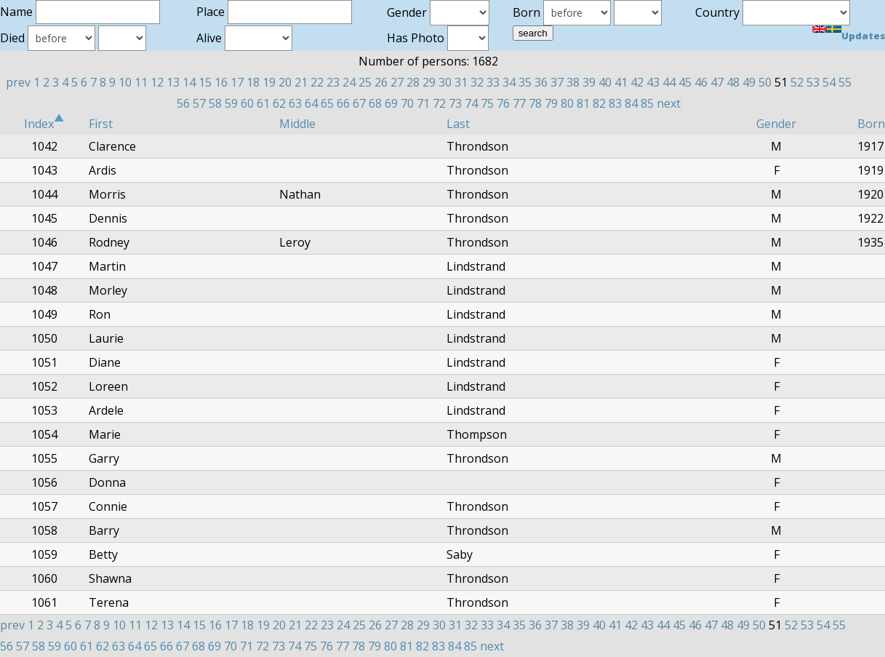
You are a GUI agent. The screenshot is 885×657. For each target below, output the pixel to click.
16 (221, 82)
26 (381, 82)
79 (551, 103)
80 (567, 103)
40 (605, 82)
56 (183, 103)
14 (189, 82)
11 (141, 82)
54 (829, 82)
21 (301, 82)
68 (375, 103)
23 (333, 82)
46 (701, 82)
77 (519, 103)
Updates (863, 35)
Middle (297, 124)
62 (279, 103)
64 (311, 103)
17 (237, 82)
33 (493, 82)
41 (621, 82)
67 (359, 103)
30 (445, 82)
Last (458, 124)
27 (397, 82)
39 (589, 82)
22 (317, 82)
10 (125, 82)
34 (509, 82)
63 (295, 103)
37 (557, 82)
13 (173, 82)
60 (247, 103)
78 (535, 103)
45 (685, 82)
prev (18, 82)
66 (343, 103)
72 (439, 103)
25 (365, 82)
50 (765, 82)
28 (413, 82)
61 (263, 103)
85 (647, 103)
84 (631, 103)
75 (487, 103)
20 (285, 82)
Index (44, 124)
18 (253, 82)
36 (541, 82)
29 (429, 82)
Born (871, 124)
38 (573, 82)
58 (215, 103)
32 (477, 82)
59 (231, 103)
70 (407, 103)
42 (637, 82)
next (669, 103)
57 (199, 103)
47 (717, 82)
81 (583, 103)
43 (653, 82)
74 (471, 103)
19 (269, 82)
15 (205, 82)
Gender (776, 124)
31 (461, 82)
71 (423, 103)
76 (503, 103)
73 (455, 103)
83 (615, 103)
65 (327, 103)
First (101, 124)
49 (749, 82)
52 (797, 82)
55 (845, 82)
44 (669, 82)
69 (391, 103)
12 (157, 82)
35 (525, 82)
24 (349, 82)
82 (599, 103)
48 (733, 82)
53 (813, 82)
